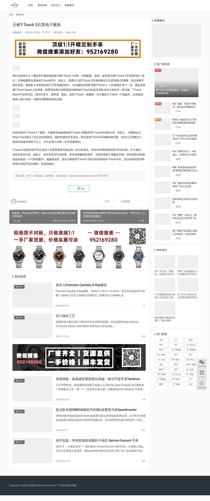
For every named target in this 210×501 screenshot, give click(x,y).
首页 (31, 5)
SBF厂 (191, 340)
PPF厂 (176, 364)
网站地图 (71, 491)
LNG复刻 (17, 32)
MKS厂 (162, 369)
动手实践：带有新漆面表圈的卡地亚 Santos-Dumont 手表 (97, 446)
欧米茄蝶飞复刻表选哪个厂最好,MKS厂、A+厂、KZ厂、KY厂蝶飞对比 (165, 319)
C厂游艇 (176, 384)
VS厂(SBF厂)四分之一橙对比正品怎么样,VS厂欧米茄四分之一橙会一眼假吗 (185, 218)
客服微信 (70, 5)
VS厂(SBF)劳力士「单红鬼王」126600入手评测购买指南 (185, 154)
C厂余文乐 (176, 374)
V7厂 (191, 379)
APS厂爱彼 (191, 364)
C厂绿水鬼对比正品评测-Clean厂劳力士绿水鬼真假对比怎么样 (184, 138)
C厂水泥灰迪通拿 (192, 369)
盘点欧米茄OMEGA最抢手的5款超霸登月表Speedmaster (96, 414)
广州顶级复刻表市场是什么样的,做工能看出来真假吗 (165, 296)
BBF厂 (161, 384)
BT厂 (191, 355)
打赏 (105, 202)
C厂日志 (161, 360)
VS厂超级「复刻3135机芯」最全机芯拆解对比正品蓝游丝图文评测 (184, 106)
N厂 (176, 345)
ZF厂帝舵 (162, 374)
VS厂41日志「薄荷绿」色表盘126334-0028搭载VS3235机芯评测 (164, 273)
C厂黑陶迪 (161, 379)
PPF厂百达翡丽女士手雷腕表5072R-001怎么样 (188, 273)
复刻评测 (43, 5)
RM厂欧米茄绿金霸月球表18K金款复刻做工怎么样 (184, 170)
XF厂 (176, 369)
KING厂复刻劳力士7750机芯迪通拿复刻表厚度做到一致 (184, 122)
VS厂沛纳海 (162, 355)
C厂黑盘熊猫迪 (192, 374)
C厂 (176, 340)
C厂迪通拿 (176, 350)
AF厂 (191, 384)
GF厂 (176, 355)
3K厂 (161, 364)
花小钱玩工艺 (65, 317)
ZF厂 (161, 345)
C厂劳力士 (191, 345)
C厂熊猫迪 (191, 350)
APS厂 (162, 350)
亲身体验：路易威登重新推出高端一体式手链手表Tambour (98, 382)
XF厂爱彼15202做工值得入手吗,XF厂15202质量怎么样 (185, 234)
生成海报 (122, 202)
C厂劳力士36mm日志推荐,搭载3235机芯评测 (187, 296)
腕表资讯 (56, 5)
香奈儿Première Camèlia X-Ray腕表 (81, 285)
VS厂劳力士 (191, 360)
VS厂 (161, 340)
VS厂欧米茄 (177, 360)
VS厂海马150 (177, 379)
